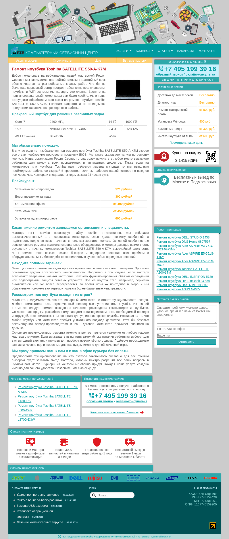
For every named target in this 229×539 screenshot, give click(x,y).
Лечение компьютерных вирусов (40, 522)
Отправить (186, 341)
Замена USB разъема (32, 505)
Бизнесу (145, 51)
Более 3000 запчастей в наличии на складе (64, 451)
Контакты (206, 51)
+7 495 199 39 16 (120, 395)
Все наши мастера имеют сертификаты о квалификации (30, 451)
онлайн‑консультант (131, 401)
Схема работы (62, 60)
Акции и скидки (26, 60)
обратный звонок (100, 401)
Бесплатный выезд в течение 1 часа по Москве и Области (130, 451)
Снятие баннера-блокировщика (39, 500)
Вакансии (185, 51)
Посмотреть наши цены (186, 142)
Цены (98, 60)
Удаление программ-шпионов (38, 494)
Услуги (123, 51)
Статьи (165, 51)
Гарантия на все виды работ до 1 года (97, 449)
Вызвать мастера (134, 60)
